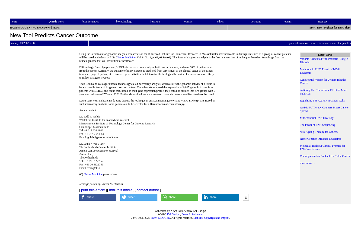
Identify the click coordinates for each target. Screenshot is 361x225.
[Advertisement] (254, 97)
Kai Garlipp (173, 214)
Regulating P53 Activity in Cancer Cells (322, 100)
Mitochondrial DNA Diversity (317, 118)
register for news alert (337, 27)
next (319, 27)
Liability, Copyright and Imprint (211, 217)
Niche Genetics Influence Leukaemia (320, 138)
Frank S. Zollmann (192, 214)
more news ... (307, 163)
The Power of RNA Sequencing (317, 125)
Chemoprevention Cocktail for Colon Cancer (325, 156)
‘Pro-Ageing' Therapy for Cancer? (319, 131)
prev (312, 27)
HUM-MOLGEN (160, 217)
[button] (97, 197)
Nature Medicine (126, 57)
